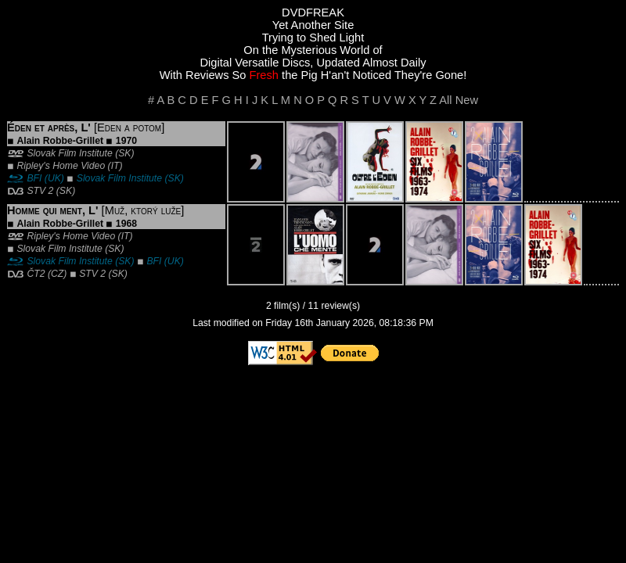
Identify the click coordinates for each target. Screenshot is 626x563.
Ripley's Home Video (60, 165)
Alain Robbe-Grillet (59, 140)
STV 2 (40, 190)
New (466, 100)
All (445, 100)
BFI (34, 178)
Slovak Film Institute (69, 153)
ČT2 (36, 273)
